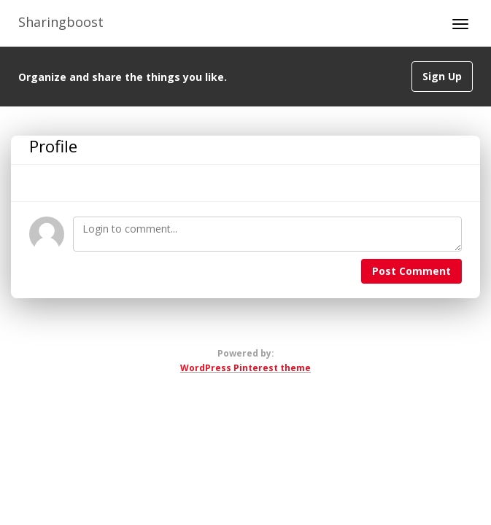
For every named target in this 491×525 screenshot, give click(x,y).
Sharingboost (61, 22)
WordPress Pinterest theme (245, 368)
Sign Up (442, 76)
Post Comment (411, 271)
